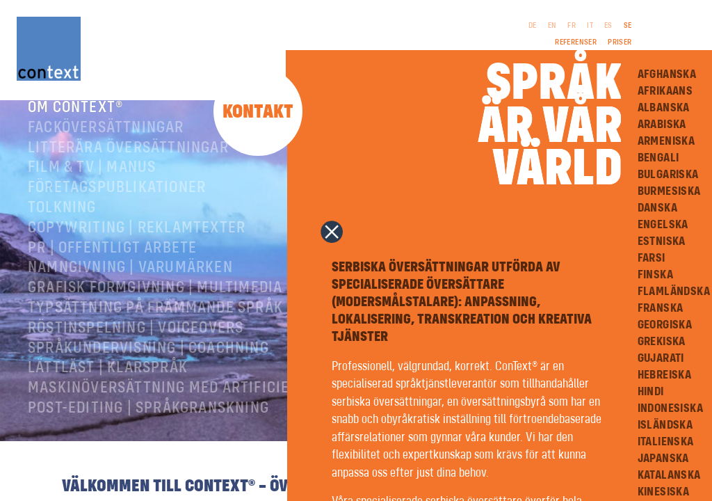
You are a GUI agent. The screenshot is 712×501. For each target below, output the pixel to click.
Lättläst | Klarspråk (108, 387)
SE (628, 26)
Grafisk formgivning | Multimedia (155, 307)
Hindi (651, 391)
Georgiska (665, 325)
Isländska (665, 425)
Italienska (666, 442)
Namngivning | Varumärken (130, 286)
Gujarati (661, 358)
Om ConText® (75, 126)
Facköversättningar (106, 146)
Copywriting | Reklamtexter (136, 247)
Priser (619, 42)
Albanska (664, 108)
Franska (660, 308)
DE (532, 26)
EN (552, 26)
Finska (655, 275)
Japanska (663, 458)
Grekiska (662, 341)
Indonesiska (670, 408)
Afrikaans (665, 91)
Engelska (663, 224)
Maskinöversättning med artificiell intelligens (212, 407)
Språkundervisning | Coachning (148, 367)
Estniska (662, 241)
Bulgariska (668, 174)
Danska (657, 208)
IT (590, 26)
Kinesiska (664, 492)
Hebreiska (665, 375)
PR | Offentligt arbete (112, 267)
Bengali (658, 158)
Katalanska (669, 475)
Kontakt (257, 112)
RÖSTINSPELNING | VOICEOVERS (135, 347)
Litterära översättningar (128, 167)
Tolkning (62, 226)
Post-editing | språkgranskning (148, 427)
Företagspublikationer (117, 206)
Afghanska (667, 74)
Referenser (576, 42)
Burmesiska (669, 191)
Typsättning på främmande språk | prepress (197, 327)
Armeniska (666, 141)
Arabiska (662, 124)
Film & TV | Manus (92, 186)
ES (608, 26)
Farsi (651, 258)
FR (571, 26)
